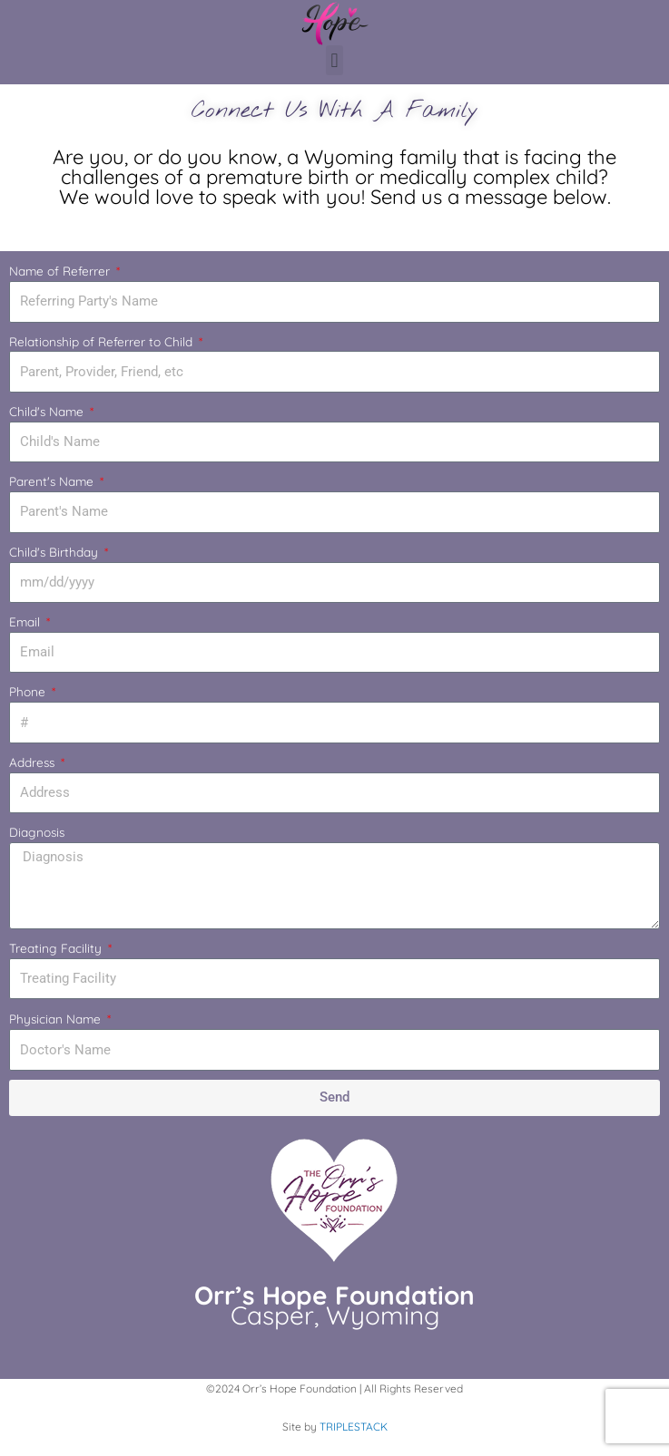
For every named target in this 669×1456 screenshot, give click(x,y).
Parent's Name (53, 481)
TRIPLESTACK (354, 1426)
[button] (334, 60)
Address (33, 762)
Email (26, 621)
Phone (29, 691)
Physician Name (56, 1018)
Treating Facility (57, 948)
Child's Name (48, 411)
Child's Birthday (55, 551)
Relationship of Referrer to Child (102, 341)
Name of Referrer (61, 270)
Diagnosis (36, 832)
